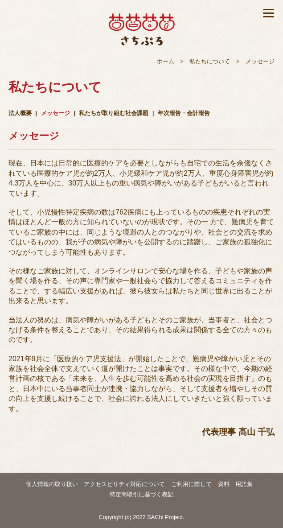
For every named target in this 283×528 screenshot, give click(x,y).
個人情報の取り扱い (52, 484)
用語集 (244, 484)
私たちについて (209, 61)
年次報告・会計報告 (184, 113)
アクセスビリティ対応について (124, 484)
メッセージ (55, 113)
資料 (224, 484)
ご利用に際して (191, 484)
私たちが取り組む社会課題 (113, 113)
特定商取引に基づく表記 (141, 494)
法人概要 (20, 113)
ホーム (165, 61)
